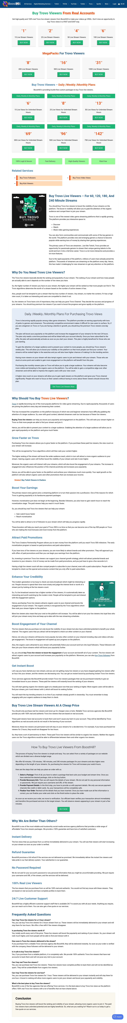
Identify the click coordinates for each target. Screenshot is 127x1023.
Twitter (84, 4)
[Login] (114, 4)
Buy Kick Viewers (26, 183)
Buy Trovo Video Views (82, 178)
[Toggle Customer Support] (117, 1016)
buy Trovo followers (102, 655)
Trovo (92, 4)
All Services (28, 4)
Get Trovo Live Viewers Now (63, 387)
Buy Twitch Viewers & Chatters (34, 480)
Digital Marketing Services (43, 4)
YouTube (75, 4)
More (108, 4)
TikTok (66, 4)
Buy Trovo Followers (28, 178)
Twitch (58, 4)
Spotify (99, 4)
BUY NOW (24, 42)
